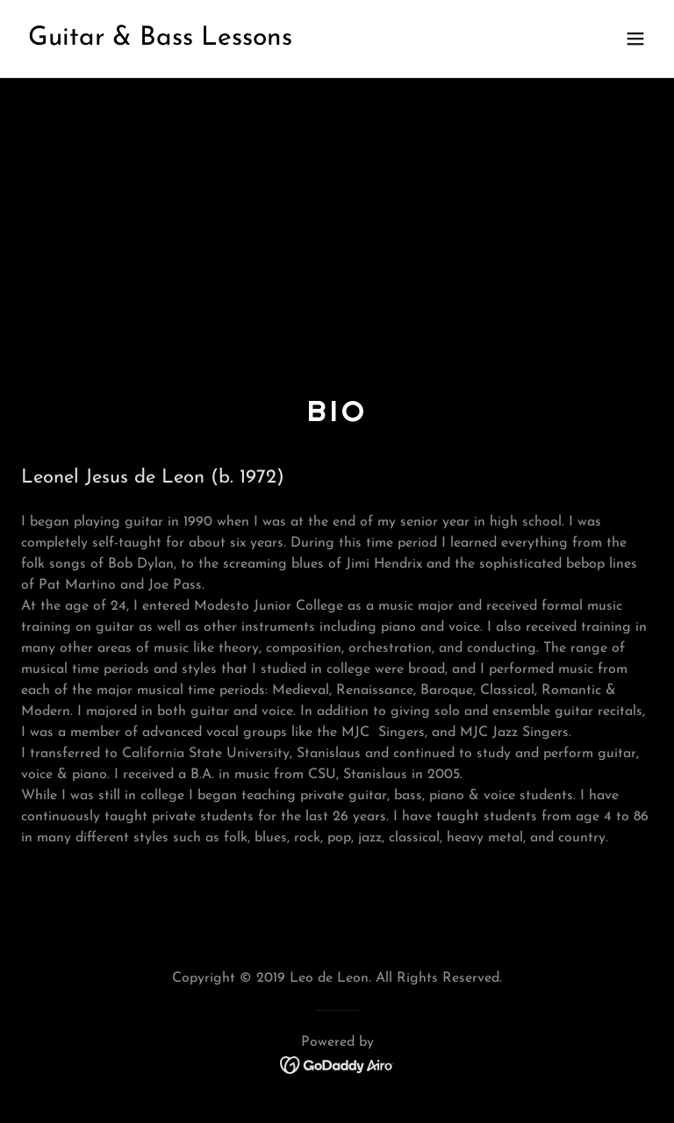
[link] (160, 41)
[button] (635, 38)
